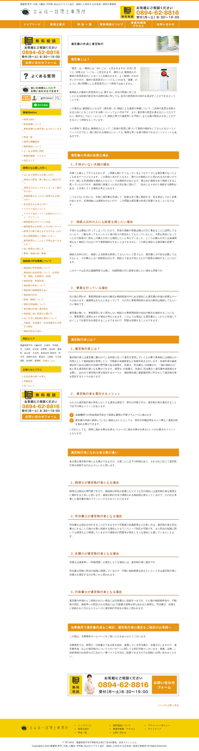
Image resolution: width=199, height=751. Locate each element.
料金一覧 (84, 24)
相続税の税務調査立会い (36, 290)
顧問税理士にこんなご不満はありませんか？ (42, 242)
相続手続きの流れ (32, 331)
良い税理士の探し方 (34, 249)
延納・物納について (34, 299)
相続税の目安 (30, 295)
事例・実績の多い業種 (35, 253)
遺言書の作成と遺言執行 (36, 309)
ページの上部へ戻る (168, 705)
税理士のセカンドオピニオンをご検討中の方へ (42, 189)
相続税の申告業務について (37, 268)
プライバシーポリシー (159, 725)
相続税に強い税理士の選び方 (38, 313)
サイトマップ (154, 729)
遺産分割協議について (35, 304)
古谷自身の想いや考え (35, 376)
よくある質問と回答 (34, 151)
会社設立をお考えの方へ (36, 204)
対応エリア (29, 160)
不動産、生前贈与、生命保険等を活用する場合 (42, 325)
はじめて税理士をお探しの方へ (39, 175)
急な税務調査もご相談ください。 (40, 236)
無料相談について (111, 24)
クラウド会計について (35, 209)
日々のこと (29, 386)
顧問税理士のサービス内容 (37, 222)
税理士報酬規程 (31, 141)
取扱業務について (32, 124)
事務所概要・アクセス (138, 24)
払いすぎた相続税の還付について (40, 318)
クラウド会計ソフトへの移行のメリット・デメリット (42, 215)
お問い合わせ (119, 732)
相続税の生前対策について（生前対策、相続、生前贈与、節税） (41, 274)
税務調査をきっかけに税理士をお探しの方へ (42, 198)
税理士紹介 (57, 24)
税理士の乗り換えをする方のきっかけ (42, 231)
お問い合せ (165, 24)
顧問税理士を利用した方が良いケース (42, 226)
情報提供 (28, 381)
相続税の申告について (35, 285)
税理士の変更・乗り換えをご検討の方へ (42, 181)
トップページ (32, 24)
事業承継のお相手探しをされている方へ (42, 131)
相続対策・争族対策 (34, 281)
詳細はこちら (49, 360)
